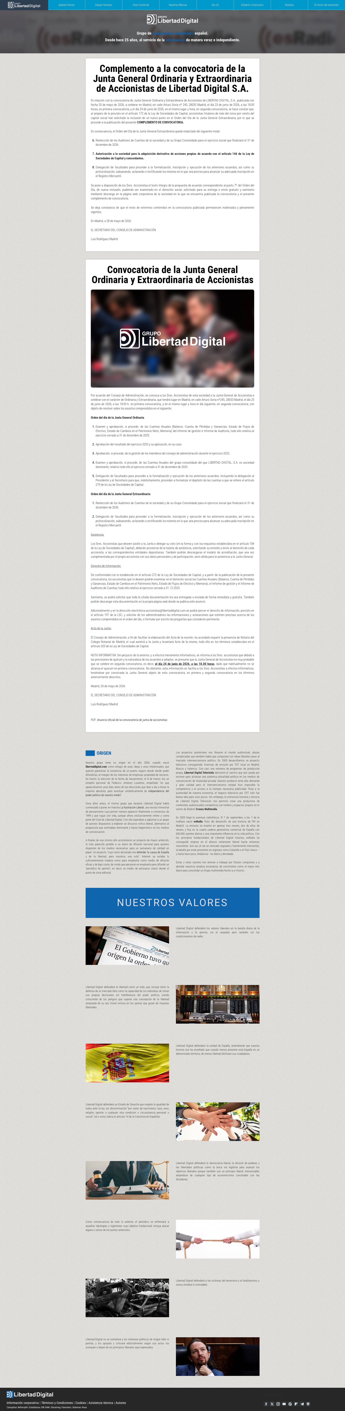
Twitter (272, 1392)
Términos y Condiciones (57, 1391)
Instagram (278, 1392)
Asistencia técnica (100, 1391)
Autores (121, 1391)
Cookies (80, 1391)
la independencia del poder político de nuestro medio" (136, 777)
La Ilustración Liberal (140, 791)
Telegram (304, 1392)
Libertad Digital (135, 1383)
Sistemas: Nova (79, 1395)
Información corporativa (23, 1391)
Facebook (266, 1392)
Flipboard (298, 1392)
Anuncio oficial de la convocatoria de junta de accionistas (130, 701)
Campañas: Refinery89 (17, 1395)
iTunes (310, 1392)
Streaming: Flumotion (61, 1395)
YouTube (285, 1392)
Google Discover (291, 1392)
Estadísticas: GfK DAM (39, 1395)
